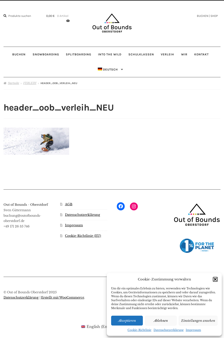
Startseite (13, 83)
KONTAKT (201, 54)
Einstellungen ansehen (198, 321)
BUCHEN (19, 54)
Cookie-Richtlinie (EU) (83, 236)
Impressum (193, 330)
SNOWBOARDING (46, 54)
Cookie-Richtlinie (139, 330)
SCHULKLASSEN (141, 54)
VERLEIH (167, 54)
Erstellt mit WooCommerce (62, 297)
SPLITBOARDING (78, 54)
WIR (184, 54)
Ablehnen (161, 321)
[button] (215, 279)
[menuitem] (110, 69)
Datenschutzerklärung (169, 330)
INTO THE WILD (109, 54)
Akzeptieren (127, 321)
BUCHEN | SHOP (207, 16)
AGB (68, 204)
